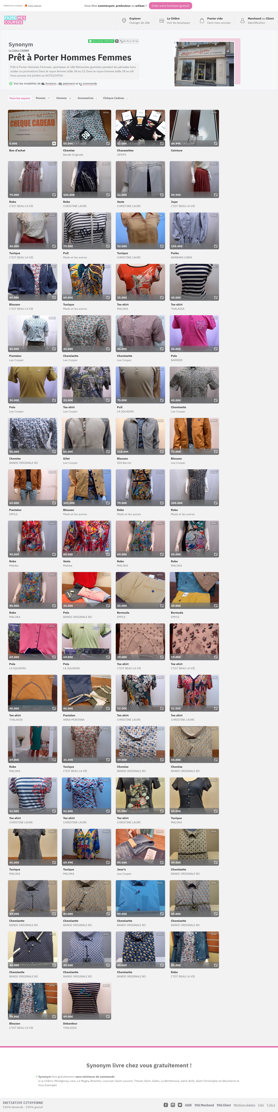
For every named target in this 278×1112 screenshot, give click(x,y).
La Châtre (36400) (19, 50)
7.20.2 (271, 1105)
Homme (64, 98)
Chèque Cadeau (115, 98)
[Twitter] (180, 1105)
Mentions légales (244, 1105)
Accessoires (88, 98)
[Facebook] (166, 1105)
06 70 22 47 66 (129, 41)
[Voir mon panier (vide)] (214, 20)
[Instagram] (173, 1105)
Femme (43, 98)
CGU (261, 1105)
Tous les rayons (19, 98)
